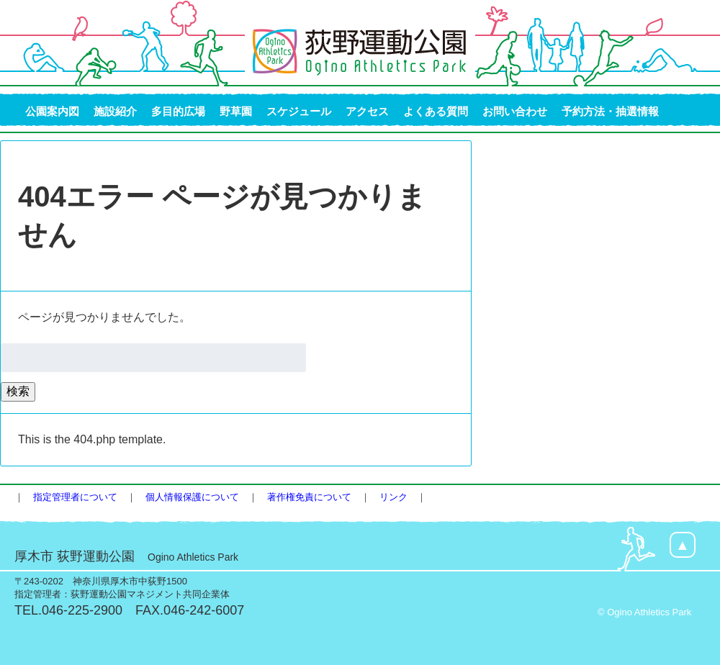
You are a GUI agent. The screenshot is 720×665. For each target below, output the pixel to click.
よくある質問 (435, 111)
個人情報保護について (192, 497)
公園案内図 (52, 111)
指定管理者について (75, 497)
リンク (393, 497)
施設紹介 (115, 111)
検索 (18, 391)
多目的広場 (178, 111)
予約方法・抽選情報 (610, 111)
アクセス (367, 111)
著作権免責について (309, 497)
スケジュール (298, 111)
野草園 (236, 111)
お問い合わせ (514, 111)
